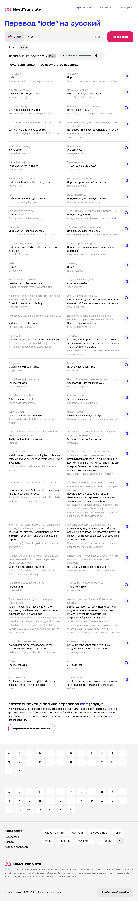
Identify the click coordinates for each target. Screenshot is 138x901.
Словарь (10, 841)
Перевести (120, 36)
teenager (77, 832)
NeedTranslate (23, 9)
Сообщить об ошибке (115, 892)
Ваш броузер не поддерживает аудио (83, 56)
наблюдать (84, 840)
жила (24, 47)
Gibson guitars (54, 832)
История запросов (16, 846)
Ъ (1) (30, 809)
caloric (65, 840)
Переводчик (12, 836)
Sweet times (99, 832)
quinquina (106, 840)
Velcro (49, 840)
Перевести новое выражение (31, 728)
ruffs (118, 832)
